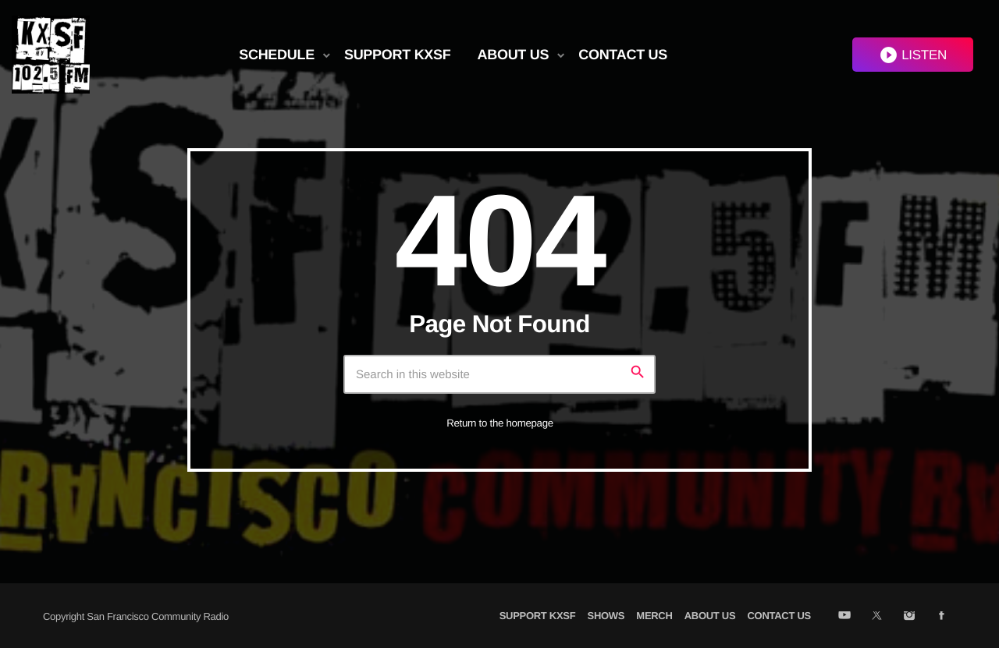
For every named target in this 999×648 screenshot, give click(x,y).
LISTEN (913, 55)
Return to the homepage (499, 423)
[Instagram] (909, 616)
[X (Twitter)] (877, 616)
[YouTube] (844, 616)
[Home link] (51, 55)
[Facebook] (941, 616)
